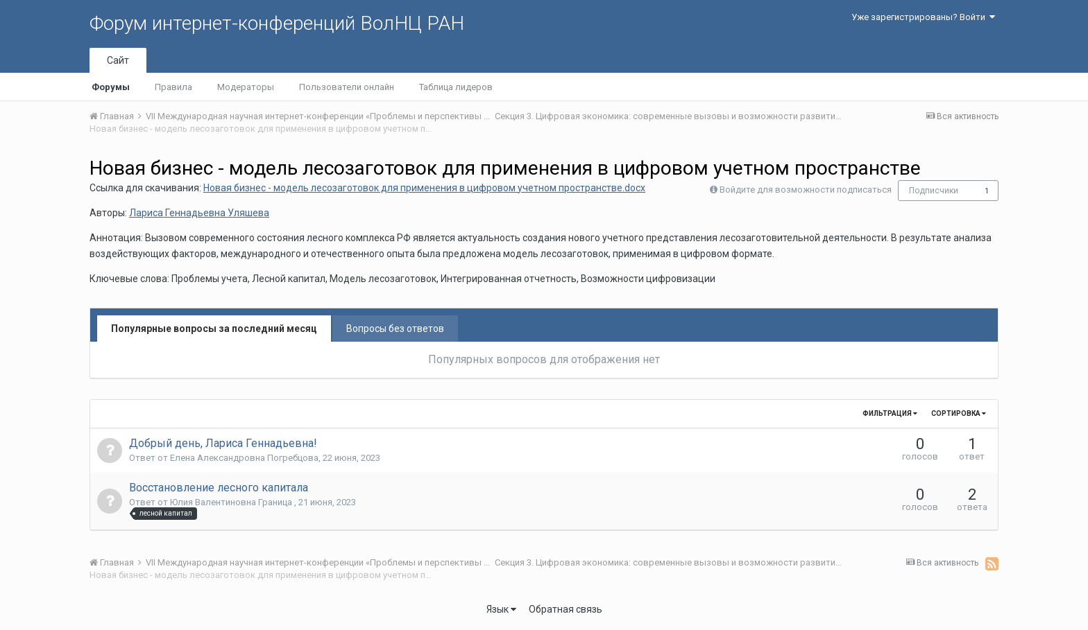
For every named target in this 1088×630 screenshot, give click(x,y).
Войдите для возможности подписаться (806, 189)
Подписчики (933, 190)
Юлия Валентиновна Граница (232, 502)
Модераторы (245, 87)
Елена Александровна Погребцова (244, 458)
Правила (173, 87)
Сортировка (958, 413)
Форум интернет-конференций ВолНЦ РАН (277, 23)
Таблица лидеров (456, 87)
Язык (501, 609)
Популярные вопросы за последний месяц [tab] (214, 328)
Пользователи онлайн (346, 87)
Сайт (118, 60)
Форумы (111, 87)
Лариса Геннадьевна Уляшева (199, 212)
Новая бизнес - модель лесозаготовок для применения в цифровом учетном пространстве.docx (424, 187)
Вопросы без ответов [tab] (395, 328)
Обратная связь (565, 609)
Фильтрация (889, 413)
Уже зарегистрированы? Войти (923, 17)
